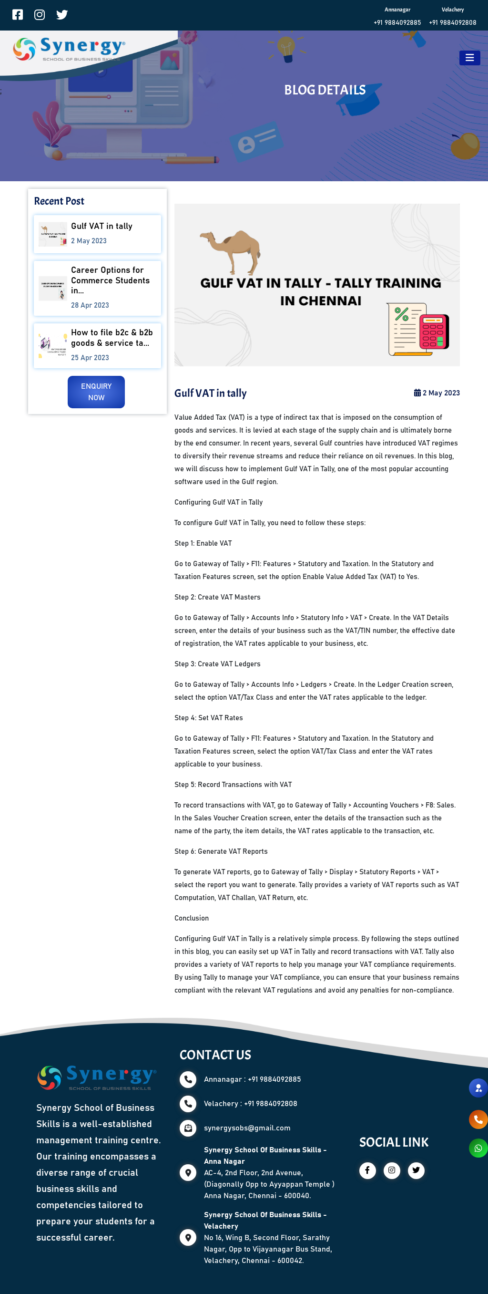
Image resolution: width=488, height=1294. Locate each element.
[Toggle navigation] (469, 58)
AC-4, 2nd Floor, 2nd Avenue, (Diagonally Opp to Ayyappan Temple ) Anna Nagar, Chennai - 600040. (269, 1173)
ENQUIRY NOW (96, 392)
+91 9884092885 (397, 23)
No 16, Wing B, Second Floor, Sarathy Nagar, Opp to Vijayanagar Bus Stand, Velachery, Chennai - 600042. (268, 1237)
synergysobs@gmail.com (247, 1128)
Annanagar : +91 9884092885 (252, 1079)
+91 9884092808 (453, 23)
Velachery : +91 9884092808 (250, 1104)
